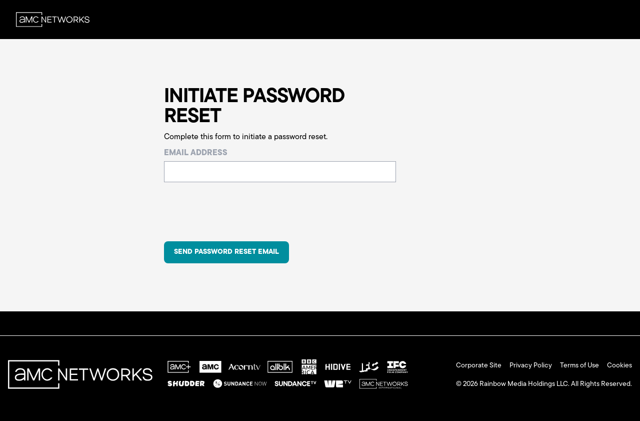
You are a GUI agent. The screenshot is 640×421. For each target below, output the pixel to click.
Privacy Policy (531, 365)
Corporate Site (479, 365)
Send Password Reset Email (226, 252)
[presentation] (240, 213)
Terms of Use (579, 365)
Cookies (619, 365)
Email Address (196, 153)
